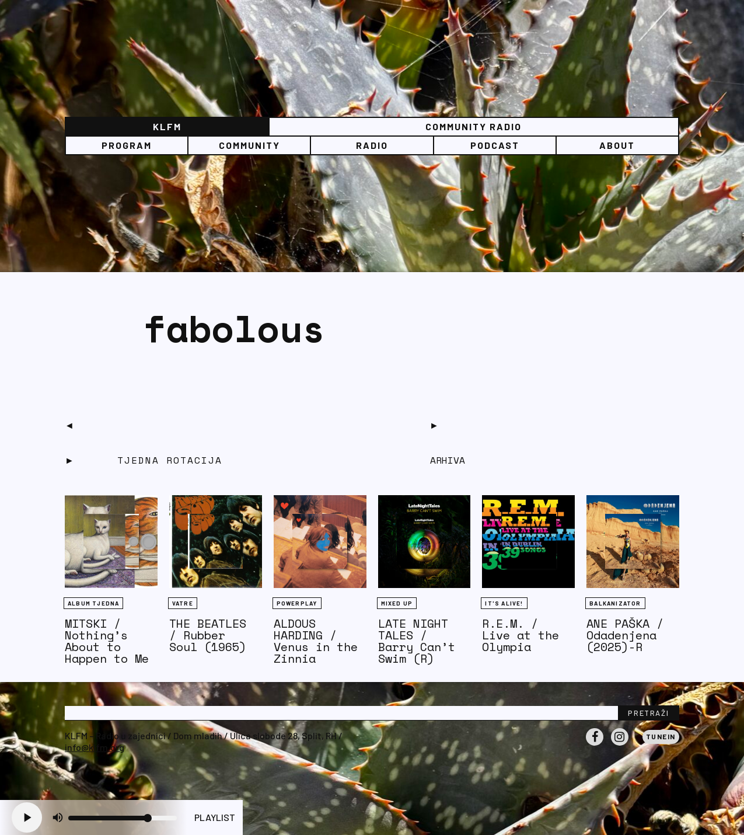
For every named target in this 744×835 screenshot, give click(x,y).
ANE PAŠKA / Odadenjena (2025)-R (624, 635)
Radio (372, 145)
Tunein (661, 736)
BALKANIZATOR (615, 603)
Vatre (182, 603)
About (617, 145)
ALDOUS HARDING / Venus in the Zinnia (316, 641)
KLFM (167, 126)
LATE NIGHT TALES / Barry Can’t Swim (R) (416, 641)
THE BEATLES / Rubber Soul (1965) (207, 635)
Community (249, 145)
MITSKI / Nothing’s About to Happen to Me (107, 641)
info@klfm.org (94, 747)
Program (127, 145)
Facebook (594, 745)
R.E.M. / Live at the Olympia (520, 635)
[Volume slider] (122, 818)
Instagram (619, 745)
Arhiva (447, 460)
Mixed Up (397, 603)
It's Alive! (504, 603)
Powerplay (297, 603)
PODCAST (494, 145)
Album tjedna (93, 603)
